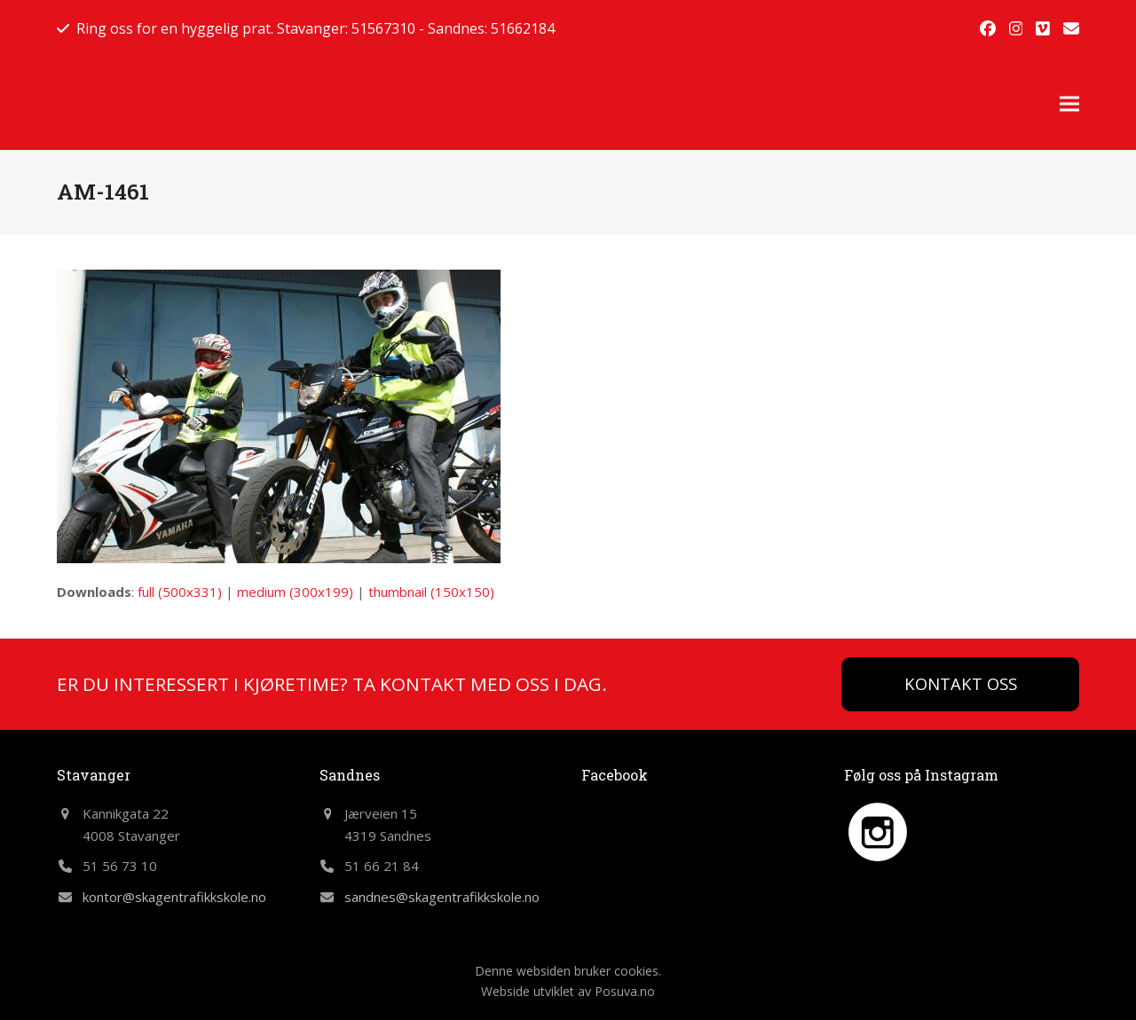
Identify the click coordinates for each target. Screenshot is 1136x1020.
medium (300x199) (295, 591)
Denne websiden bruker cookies (567, 970)
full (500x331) (180, 591)
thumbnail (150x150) (431, 591)
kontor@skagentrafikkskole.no (174, 897)
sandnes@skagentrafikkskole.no (442, 897)
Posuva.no (625, 991)
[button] (1069, 103)
